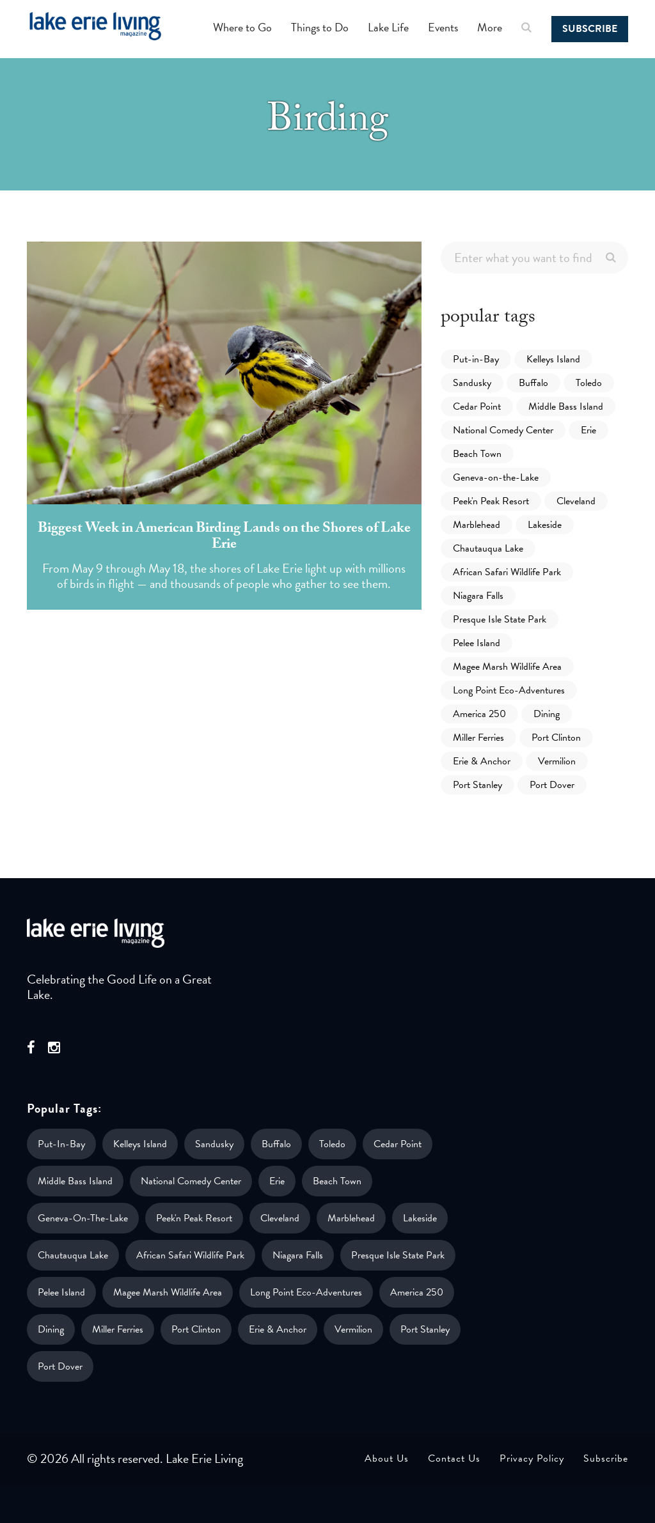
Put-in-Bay (476, 359)
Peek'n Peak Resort (491, 501)
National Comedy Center (503, 430)
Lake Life (388, 27)
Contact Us (454, 1458)
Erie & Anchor (481, 761)
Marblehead (476, 524)
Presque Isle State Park (499, 619)
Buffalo (533, 382)
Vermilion (557, 761)
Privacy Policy (532, 1458)
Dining (546, 714)
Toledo (589, 382)
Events (443, 27)
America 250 (479, 714)
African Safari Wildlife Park (507, 572)
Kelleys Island (553, 359)
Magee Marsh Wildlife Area (507, 666)
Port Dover (552, 784)
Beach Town (477, 453)
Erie (588, 430)
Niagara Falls (478, 595)
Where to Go (242, 27)
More (489, 27)
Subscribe (589, 28)
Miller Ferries (478, 737)
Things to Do (320, 27)
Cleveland (576, 501)
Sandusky (472, 382)
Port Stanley (477, 784)
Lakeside (545, 524)
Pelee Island (476, 643)
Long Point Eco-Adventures (509, 690)
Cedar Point (477, 406)
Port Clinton (556, 737)
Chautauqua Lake (488, 548)
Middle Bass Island (565, 406)
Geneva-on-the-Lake (496, 477)
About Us (387, 1458)
